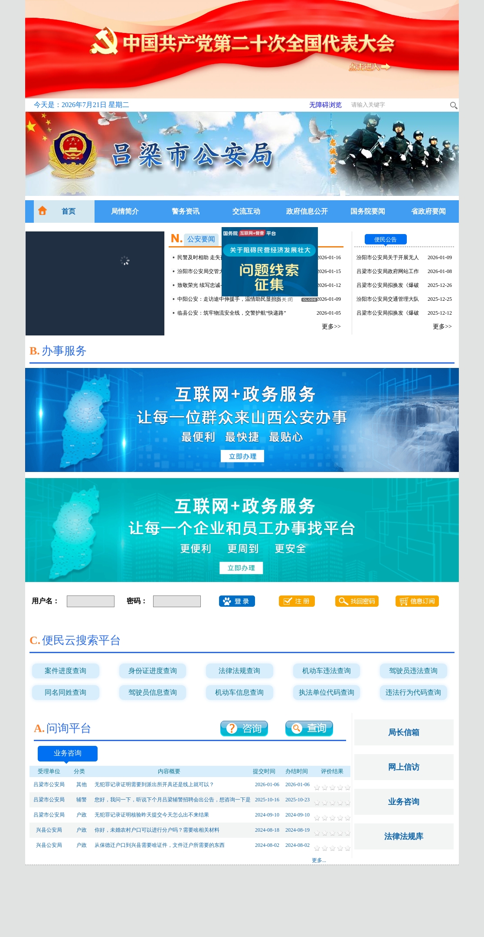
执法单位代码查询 (326, 692)
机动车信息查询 (239, 692)
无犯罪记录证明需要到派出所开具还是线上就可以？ (154, 784)
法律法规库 (403, 836)
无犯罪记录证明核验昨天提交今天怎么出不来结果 (152, 815)
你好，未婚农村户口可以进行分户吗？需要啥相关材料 (157, 830)
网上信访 (403, 767)
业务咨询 (68, 753)
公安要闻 (201, 239)
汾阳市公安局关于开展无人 (387, 257)
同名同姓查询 (65, 692)
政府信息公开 (307, 211)
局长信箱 (403, 732)
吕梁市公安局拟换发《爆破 (387, 285)
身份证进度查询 (152, 670)
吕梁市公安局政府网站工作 (387, 271)
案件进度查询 (65, 670)
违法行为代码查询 (413, 692)
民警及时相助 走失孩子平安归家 (214, 257)
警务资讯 (185, 211)
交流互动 (246, 211)
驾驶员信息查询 (152, 692)
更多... (319, 860)
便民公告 (385, 239)
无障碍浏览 (325, 104)
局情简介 (125, 211)
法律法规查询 (239, 670)
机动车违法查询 (326, 670)
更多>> (331, 326)
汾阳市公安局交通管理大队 (387, 299)
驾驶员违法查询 (413, 670)
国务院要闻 (367, 211)
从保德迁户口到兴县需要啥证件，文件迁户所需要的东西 (160, 845)
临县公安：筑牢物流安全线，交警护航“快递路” (231, 313)
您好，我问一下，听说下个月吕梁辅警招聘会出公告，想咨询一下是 (173, 800)
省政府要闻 (428, 211)
